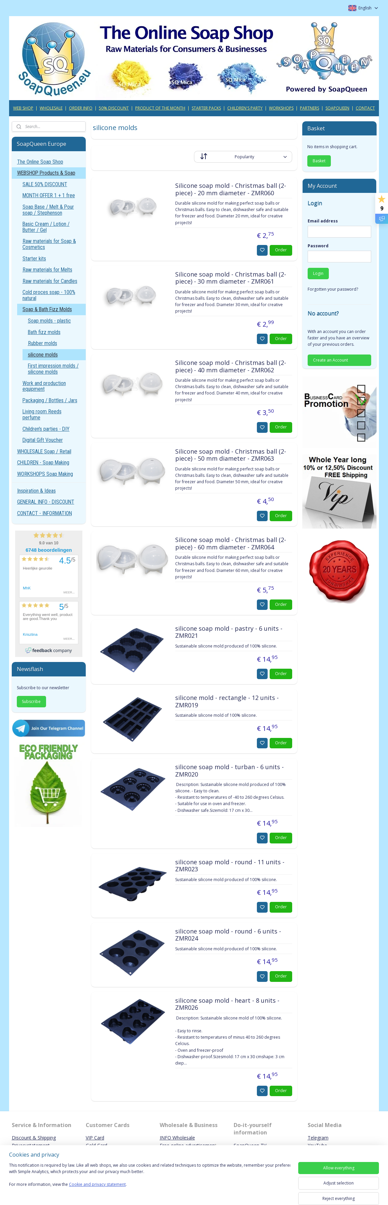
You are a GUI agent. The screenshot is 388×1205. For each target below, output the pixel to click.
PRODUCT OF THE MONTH (160, 108)
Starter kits (34, 258)
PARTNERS (309, 108)
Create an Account (330, 360)
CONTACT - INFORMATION (44, 513)
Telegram (318, 1137)
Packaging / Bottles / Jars (50, 400)
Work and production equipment (44, 386)
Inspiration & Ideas (36, 491)
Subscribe (31, 701)
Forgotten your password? (333, 289)
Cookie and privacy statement (97, 1185)
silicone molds (43, 354)
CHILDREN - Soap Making (43, 462)
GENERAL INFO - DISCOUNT (45, 502)
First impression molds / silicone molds (53, 369)
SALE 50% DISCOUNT (45, 184)
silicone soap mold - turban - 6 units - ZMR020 (229, 770)
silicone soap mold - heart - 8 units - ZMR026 (227, 1004)
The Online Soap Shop (40, 162)
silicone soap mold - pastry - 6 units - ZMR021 (228, 632)
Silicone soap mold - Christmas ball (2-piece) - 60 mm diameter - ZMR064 (230, 543)
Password (318, 246)
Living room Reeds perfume (42, 414)
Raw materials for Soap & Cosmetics (49, 244)
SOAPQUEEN (337, 108)
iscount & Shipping (35, 1137)
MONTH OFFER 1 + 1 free (49, 195)
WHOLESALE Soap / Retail (44, 451)
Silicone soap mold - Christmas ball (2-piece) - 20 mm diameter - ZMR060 (230, 189)
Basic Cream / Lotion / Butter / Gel (46, 227)
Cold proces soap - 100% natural (49, 295)
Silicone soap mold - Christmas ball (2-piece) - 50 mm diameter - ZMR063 (230, 455)
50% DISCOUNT (114, 108)
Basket (319, 161)
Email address (323, 221)
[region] (149, 1179)
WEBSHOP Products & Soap (46, 173)
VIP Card (95, 1137)
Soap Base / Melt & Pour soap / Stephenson (48, 210)
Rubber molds (42, 343)
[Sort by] (243, 156)
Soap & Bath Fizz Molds (47, 309)
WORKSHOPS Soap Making (45, 474)
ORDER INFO (80, 108)
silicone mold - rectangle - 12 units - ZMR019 (226, 701)
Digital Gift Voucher (43, 440)
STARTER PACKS (206, 108)
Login (318, 273)
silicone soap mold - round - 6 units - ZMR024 (228, 935)
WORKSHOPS (281, 108)
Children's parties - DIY (46, 429)
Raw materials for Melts (47, 269)
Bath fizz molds (44, 332)
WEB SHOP (23, 108)
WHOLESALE (51, 108)
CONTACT (365, 108)
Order (281, 250)
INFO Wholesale (177, 1137)
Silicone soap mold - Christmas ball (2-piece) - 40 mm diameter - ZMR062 (230, 366)
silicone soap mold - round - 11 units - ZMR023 (229, 866)
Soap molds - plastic (49, 321)
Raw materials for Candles (50, 281)
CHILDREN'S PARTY (245, 108)
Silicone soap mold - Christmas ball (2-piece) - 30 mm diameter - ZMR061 (230, 278)
